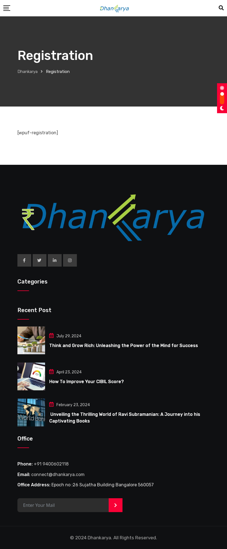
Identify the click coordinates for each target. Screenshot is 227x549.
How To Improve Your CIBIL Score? (86, 381)
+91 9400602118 (51, 464)
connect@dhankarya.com (58, 474)
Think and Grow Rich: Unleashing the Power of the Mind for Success (123, 345)
